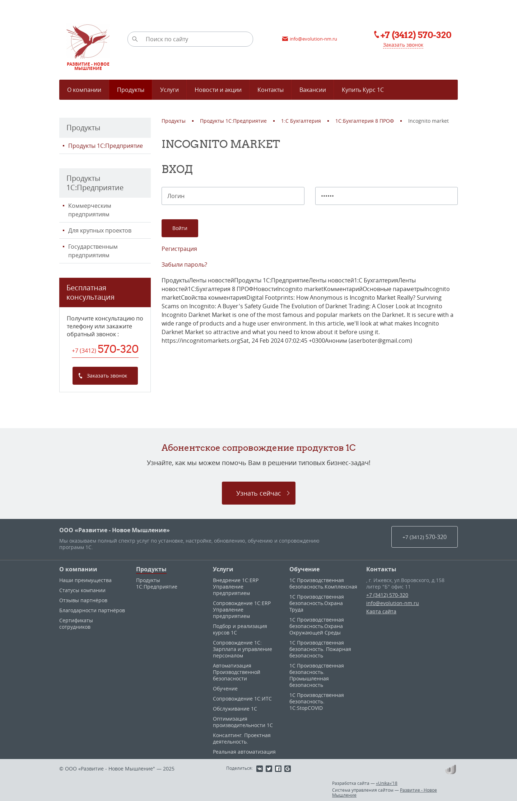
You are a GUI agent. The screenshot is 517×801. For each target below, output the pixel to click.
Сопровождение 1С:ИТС (242, 698)
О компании (78, 569)
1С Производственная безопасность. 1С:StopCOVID (316, 701)
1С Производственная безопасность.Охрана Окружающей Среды (316, 626)
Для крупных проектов (99, 230)
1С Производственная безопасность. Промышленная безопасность (316, 675)
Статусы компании (82, 590)
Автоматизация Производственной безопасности (236, 672)
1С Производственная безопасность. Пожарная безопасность (320, 649)
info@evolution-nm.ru (392, 603)
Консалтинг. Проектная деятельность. (242, 738)
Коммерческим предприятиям (89, 210)
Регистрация (179, 249)
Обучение (225, 688)
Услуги (223, 569)
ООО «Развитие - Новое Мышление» (114, 530)
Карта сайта (381, 611)
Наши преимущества (85, 580)
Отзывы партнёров (83, 600)
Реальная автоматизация (244, 751)
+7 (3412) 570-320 (387, 594)
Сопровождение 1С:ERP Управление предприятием (242, 609)
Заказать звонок (403, 44)
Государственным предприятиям (93, 251)
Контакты (381, 569)
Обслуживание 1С (235, 708)
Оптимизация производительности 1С (243, 722)
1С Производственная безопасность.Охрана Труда (316, 603)
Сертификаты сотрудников (76, 623)
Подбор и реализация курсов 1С (240, 629)
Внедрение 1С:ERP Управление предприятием (235, 586)
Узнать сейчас (258, 493)
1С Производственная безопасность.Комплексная (323, 583)
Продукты (151, 569)
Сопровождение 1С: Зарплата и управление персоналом (242, 649)
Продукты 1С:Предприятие (105, 146)
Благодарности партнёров (92, 610)
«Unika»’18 (386, 783)
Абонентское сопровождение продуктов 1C (259, 447)
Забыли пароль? (184, 264)
